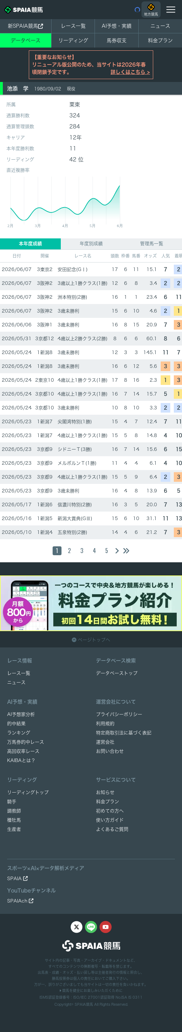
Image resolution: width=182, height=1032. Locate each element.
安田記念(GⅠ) (73, 269)
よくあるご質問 (112, 829)
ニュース (160, 25)
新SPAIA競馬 (25, 25)
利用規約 (105, 723)
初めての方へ (110, 811)
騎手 (11, 801)
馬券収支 (117, 40)
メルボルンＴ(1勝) (77, 463)
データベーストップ (117, 673)
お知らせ (105, 792)
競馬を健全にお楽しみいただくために (91, 990)
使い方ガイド (110, 820)
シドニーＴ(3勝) (75, 449)
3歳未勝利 (68, 311)
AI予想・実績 (117, 25)
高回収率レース (23, 751)
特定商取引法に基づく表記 (123, 732)
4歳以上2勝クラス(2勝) (83, 338)
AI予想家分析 (21, 714)
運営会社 (105, 742)
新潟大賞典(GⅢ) (75, 518)
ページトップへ (91, 640)
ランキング (18, 732)
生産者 (14, 829)
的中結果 (16, 723)
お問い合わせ (110, 751)
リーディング (73, 40)
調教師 (14, 811)
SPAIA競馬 (84, 1004)
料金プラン (107, 801)
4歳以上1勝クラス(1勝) (83, 380)
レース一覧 (73, 25)
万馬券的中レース (25, 742)
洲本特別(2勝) (72, 297)
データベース (26, 40)
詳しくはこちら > (130, 72)
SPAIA (17, 878)
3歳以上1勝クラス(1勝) (83, 283)
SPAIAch (20, 901)
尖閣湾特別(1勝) (75, 421)
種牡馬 (14, 820)
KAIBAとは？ (21, 760)
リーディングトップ (28, 792)
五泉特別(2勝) (72, 532)
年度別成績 (91, 243)
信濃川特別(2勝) (75, 504)
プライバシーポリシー (119, 714)
